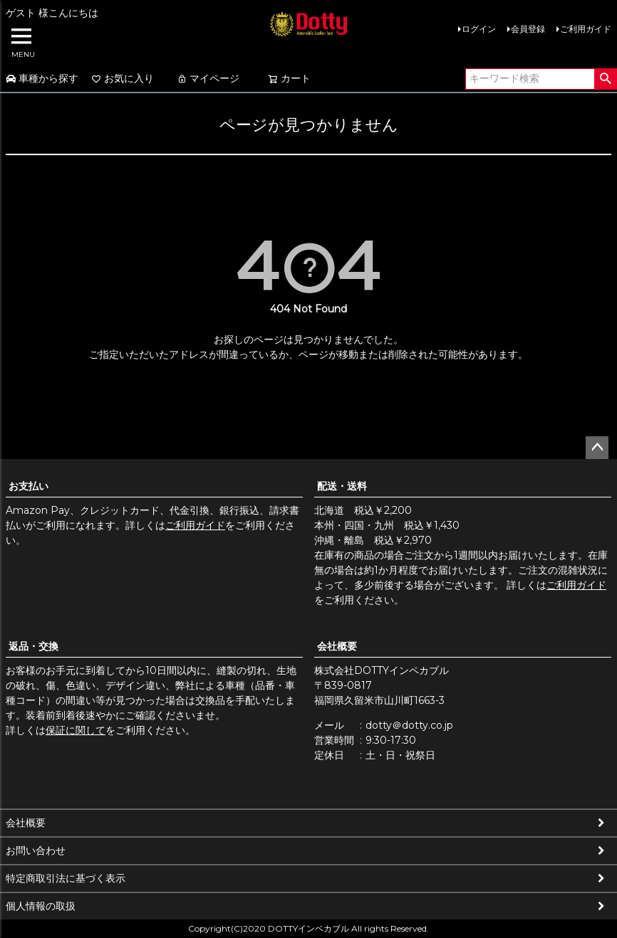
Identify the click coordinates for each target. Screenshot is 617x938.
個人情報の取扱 (41, 906)
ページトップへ (597, 447)
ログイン (479, 28)
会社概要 (337, 646)
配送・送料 (342, 486)
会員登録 (528, 28)
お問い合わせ (36, 850)
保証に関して (75, 730)
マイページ (208, 78)
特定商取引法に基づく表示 (65, 878)
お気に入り (122, 78)
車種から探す (42, 78)
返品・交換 (33, 646)
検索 (605, 79)
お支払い (28, 486)
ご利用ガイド (585, 28)
